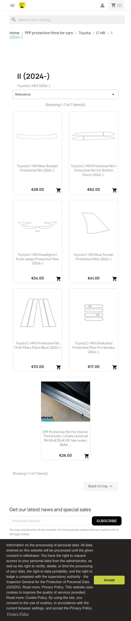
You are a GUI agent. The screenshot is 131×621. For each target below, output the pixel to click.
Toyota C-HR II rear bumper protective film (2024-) (37, 168)
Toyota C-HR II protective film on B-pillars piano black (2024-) (37, 345)
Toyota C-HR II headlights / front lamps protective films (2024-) (37, 259)
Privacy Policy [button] (18, 614)
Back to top (101, 486)
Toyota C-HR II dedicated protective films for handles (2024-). (94, 347)
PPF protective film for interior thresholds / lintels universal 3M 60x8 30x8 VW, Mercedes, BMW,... (65, 438)
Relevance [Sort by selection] (65, 94)
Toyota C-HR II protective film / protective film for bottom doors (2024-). (93, 170)
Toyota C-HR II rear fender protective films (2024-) (93, 257)
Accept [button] (109, 580)
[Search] (67, 19)
